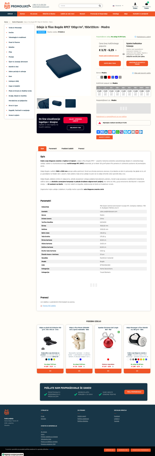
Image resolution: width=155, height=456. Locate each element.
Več (50, 371)
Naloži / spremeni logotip (75, 120)
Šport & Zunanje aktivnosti (18, 62)
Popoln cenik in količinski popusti (109, 56)
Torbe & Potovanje (15, 28)
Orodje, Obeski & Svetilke (18, 96)
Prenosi (83, 149)
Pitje (10, 52)
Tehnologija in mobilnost (17, 37)
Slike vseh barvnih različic (142, 73)
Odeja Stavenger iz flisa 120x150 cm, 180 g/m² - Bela (137, 329)
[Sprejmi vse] (110, 450)
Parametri (53, 149)
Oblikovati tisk (75, 128)
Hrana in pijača (14, 115)
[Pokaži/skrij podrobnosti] (141, 450)
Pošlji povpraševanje (133, 392)
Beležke (11, 47)
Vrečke (11, 32)
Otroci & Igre (13, 105)
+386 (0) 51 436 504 (42, 5)
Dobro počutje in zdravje (17, 71)
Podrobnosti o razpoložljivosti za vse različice (111, 117)
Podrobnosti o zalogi (144, 37)
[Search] (101, 6)
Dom (10, 76)
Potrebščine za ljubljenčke (18, 101)
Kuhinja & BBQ (14, 81)
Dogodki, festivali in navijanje (19, 110)
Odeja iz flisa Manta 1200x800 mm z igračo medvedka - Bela (79, 329)
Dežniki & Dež (13, 67)
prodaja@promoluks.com (43, 7)
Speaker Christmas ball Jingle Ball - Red (108, 329)
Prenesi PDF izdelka (49, 306)
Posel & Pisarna (14, 42)
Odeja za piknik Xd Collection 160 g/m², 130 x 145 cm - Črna (50, 329)
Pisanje (11, 57)
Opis (42, 149)
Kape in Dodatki (14, 86)
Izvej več (51, 449)
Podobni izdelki (69, 149)
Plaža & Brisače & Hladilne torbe (20, 91)
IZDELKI (10, 15)
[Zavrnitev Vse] (123, 450)
